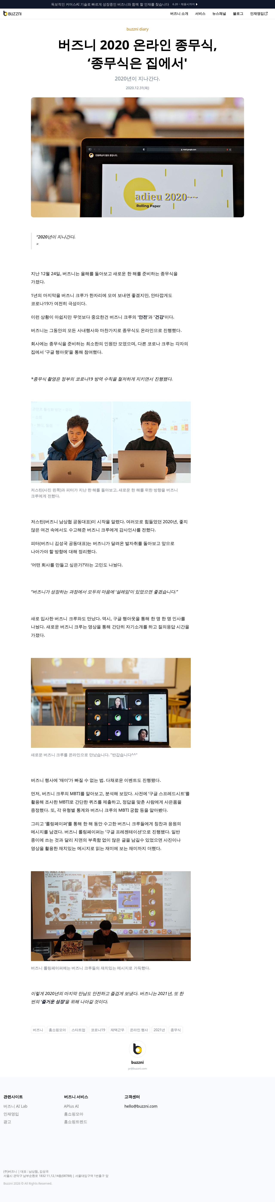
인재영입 (259, 13)
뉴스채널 (219, 13)
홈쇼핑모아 (73, 1113)
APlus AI (71, 1106)
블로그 (238, 13)
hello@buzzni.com (140, 1106)
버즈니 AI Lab (15, 1106)
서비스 (200, 13)
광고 (7, 1121)
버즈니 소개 (179, 13)
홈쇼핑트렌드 (75, 1121)
